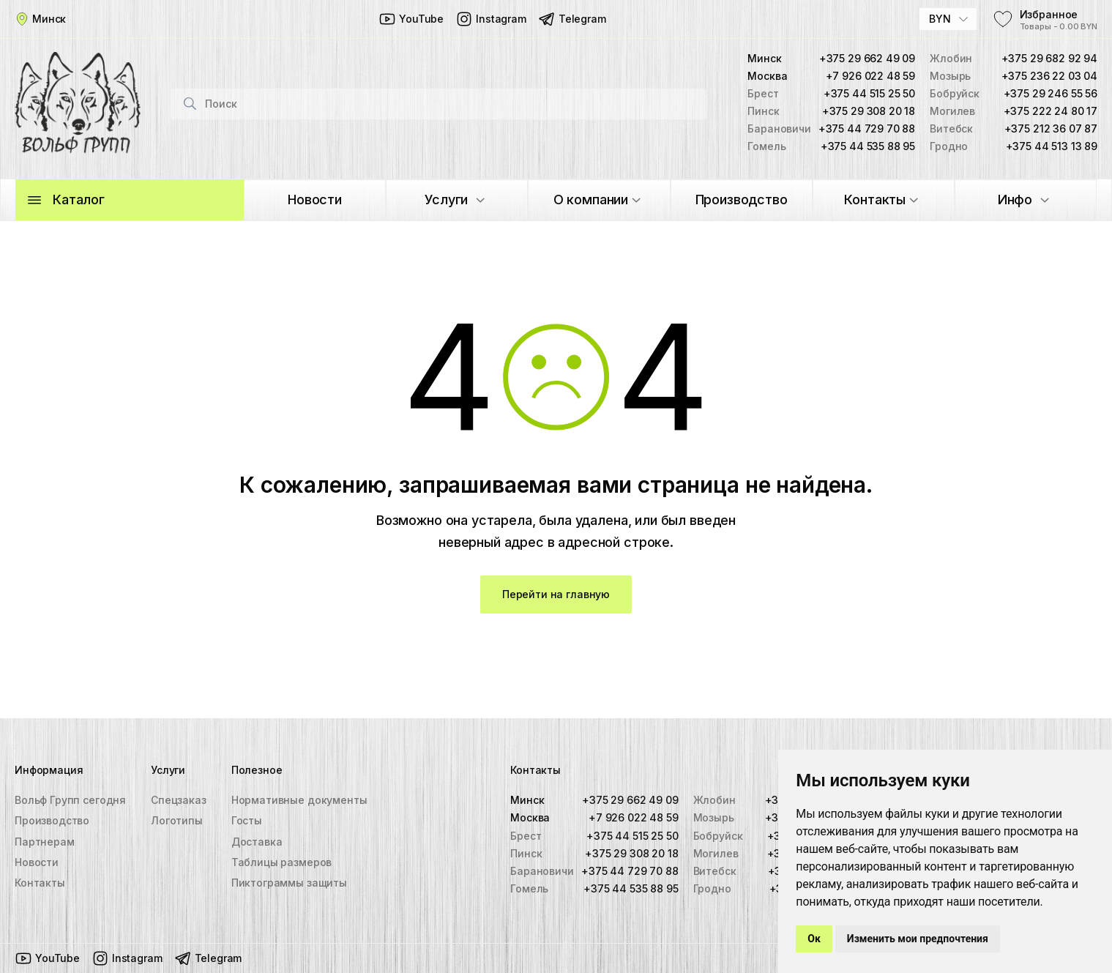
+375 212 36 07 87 (1050, 130)
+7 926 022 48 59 (871, 77)
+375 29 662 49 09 (867, 59)
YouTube (411, 19)
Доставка (257, 841)
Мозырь (713, 818)
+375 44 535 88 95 (868, 147)
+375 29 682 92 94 (1049, 59)
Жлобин (714, 800)
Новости (37, 862)
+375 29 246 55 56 (1050, 95)
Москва (531, 818)
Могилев (716, 853)
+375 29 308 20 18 (868, 112)
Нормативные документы (299, 800)
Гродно (712, 888)
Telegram (572, 19)
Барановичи (542, 871)
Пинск (526, 853)
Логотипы (177, 821)
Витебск (714, 871)
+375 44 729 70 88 (866, 130)
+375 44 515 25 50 (869, 95)
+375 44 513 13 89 (1051, 147)
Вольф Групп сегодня (70, 800)
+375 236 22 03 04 (1049, 77)
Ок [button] (814, 938)
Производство (52, 821)
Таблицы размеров (281, 862)
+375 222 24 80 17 (1050, 112)
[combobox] (948, 19)
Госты (246, 821)
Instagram (490, 19)
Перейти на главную (556, 597)
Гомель (530, 888)
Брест (526, 836)
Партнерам (45, 841)
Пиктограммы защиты (289, 882)
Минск (528, 800)
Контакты (40, 882)
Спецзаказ (178, 800)
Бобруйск (718, 836)
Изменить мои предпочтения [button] (917, 938)
